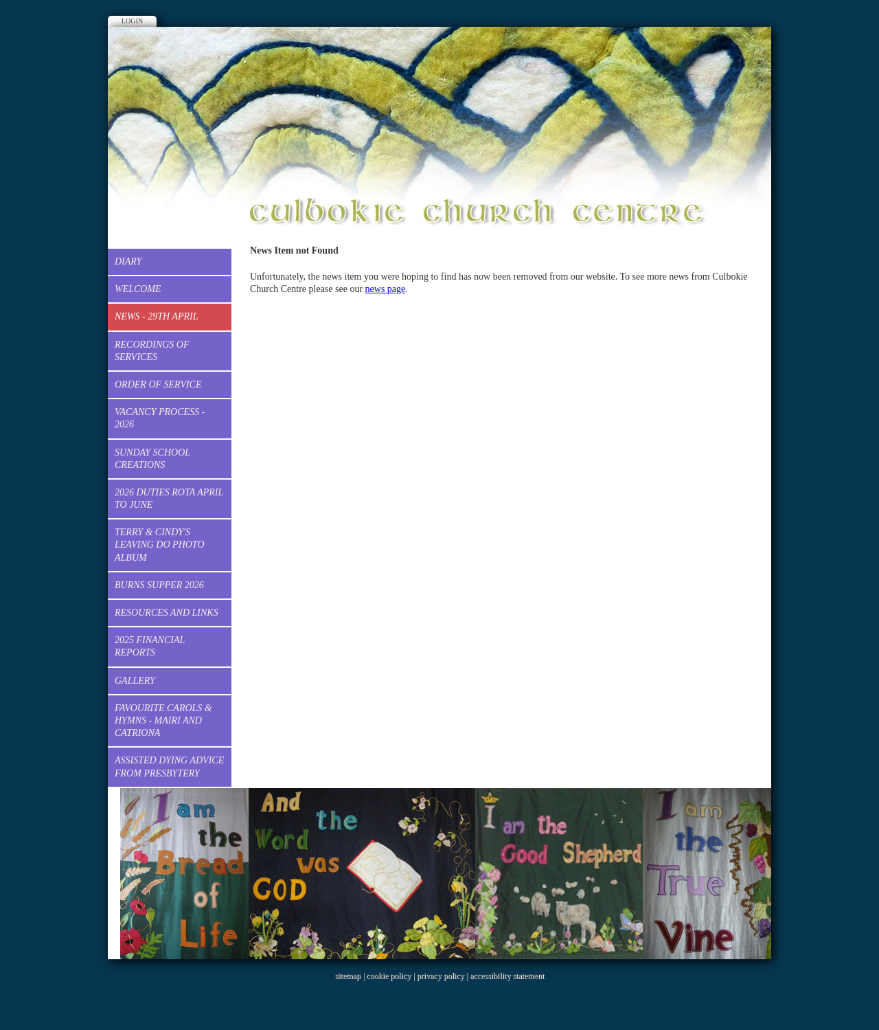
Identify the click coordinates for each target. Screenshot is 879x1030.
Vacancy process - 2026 (160, 418)
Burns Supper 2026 (159, 585)
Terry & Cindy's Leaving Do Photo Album (160, 544)
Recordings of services (152, 350)
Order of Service (158, 384)
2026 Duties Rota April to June (169, 498)
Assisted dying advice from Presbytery (169, 766)
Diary (128, 261)
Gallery (135, 680)
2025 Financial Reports (150, 646)
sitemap (348, 976)
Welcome (138, 289)
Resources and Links (166, 612)
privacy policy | (443, 976)
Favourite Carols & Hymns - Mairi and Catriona (163, 720)
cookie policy (388, 976)
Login (132, 21)
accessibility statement (507, 976)
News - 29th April (156, 316)
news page (385, 289)
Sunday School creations (152, 458)
